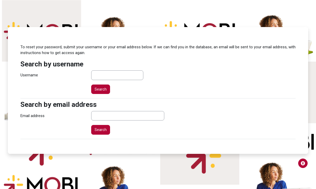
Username (29, 75)
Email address (32, 115)
